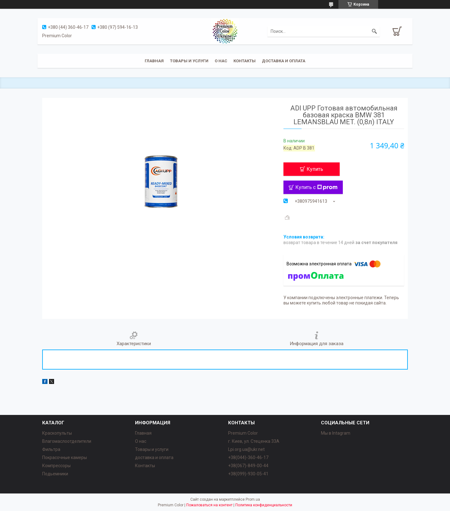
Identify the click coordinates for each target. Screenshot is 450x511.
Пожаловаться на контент (209, 505)
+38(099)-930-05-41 (248, 473)
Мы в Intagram (335, 433)
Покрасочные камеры (64, 457)
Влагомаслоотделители (66, 441)
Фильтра (51, 449)
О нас (221, 61)
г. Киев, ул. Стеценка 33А (253, 441)
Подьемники (55, 473)
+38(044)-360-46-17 (248, 457)
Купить (315, 169)
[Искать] (374, 31)
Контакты (244, 61)
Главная (154, 61)
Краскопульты (57, 433)
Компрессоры (56, 465)
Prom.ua (253, 499)
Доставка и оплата (283, 61)
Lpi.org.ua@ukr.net (246, 449)
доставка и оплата (154, 457)
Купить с (316, 187)
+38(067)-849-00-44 (248, 465)
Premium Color (243, 433)
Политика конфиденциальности (263, 505)
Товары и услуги (189, 61)
